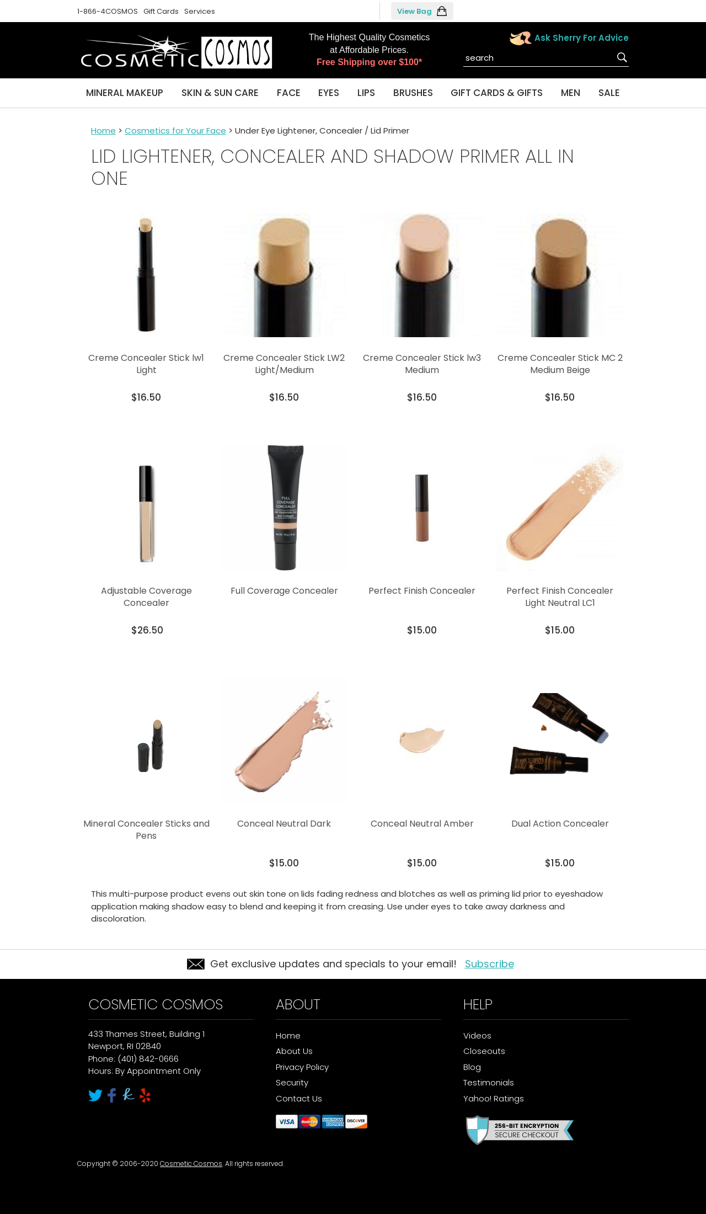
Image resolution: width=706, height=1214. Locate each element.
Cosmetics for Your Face (175, 130)
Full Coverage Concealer (284, 590)
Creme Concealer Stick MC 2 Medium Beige (560, 364)
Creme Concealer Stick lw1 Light (146, 364)
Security (292, 1082)
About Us (294, 1051)
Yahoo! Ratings (493, 1098)
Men (570, 92)
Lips (366, 92)
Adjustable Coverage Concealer (146, 596)
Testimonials (488, 1082)
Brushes (413, 92)
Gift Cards (161, 11)
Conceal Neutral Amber (422, 823)
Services (199, 11)
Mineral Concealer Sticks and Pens (146, 829)
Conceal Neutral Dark (284, 823)
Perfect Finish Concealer (421, 590)
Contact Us (299, 1098)
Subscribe (489, 964)
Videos (477, 1035)
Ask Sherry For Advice (581, 38)
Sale (609, 92)
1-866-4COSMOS (107, 11)
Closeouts (484, 1051)
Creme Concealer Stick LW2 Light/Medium (284, 364)
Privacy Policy (302, 1067)
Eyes (328, 92)
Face (289, 92)
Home (103, 130)
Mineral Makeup (124, 92)
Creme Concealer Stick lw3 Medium (422, 364)
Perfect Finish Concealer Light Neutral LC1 (559, 596)
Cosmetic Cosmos (191, 1163)
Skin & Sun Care (220, 92)
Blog (472, 1067)
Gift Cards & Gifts (497, 92)
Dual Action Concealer (560, 823)
